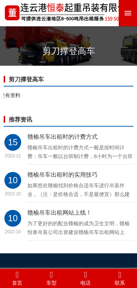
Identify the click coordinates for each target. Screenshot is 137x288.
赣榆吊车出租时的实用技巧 (62, 175)
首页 (17, 278)
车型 (51, 278)
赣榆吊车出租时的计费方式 (62, 137)
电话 (86, 278)
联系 (120, 278)
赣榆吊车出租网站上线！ (59, 213)
